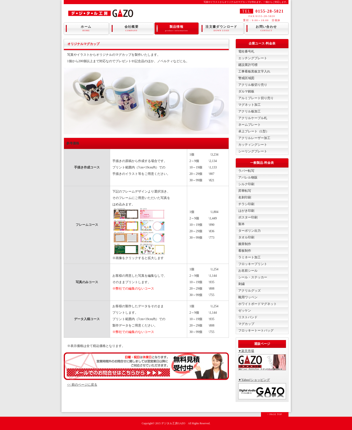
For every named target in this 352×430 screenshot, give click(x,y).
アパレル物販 (248, 177)
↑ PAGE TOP (274, 414)
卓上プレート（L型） (253, 131)
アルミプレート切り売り (256, 98)
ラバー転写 (246, 171)
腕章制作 (244, 244)
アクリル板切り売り (252, 85)
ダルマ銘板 (246, 91)
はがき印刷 (246, 210)
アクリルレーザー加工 (254, 138)
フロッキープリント (252, 264)
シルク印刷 (246, 184)
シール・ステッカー (252, 277)
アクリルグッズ (249, 290)
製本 (241, 224)
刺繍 (241, 284)
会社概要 (131, 28)
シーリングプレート (252, 151)
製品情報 (176, 28)
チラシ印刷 (246, 204)
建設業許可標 (248, 65)
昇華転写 (244, 191)
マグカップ (246, 324)
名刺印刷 (244, 197)
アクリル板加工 (249, 111)
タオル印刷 (246, 237)
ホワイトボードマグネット (257, 304)
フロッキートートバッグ (256, 330)
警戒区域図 (246, 78)
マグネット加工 (249, 104)
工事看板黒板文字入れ (254, 71)
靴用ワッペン (248, 297)
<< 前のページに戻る (82, 384)
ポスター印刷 (248, 217)
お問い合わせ (266, 28)
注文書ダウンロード (221, 28)
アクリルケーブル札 (252, 118)
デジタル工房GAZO (173, 423)
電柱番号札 (246, 51)
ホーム (86, 28)
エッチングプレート (252, 58)
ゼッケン (244, 310)
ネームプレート (249, 124)
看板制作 (244, 250)
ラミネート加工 (249, 257)
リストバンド (248, 317)
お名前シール (248, 270)
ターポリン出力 (249, 230)
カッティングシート (252, 144)
